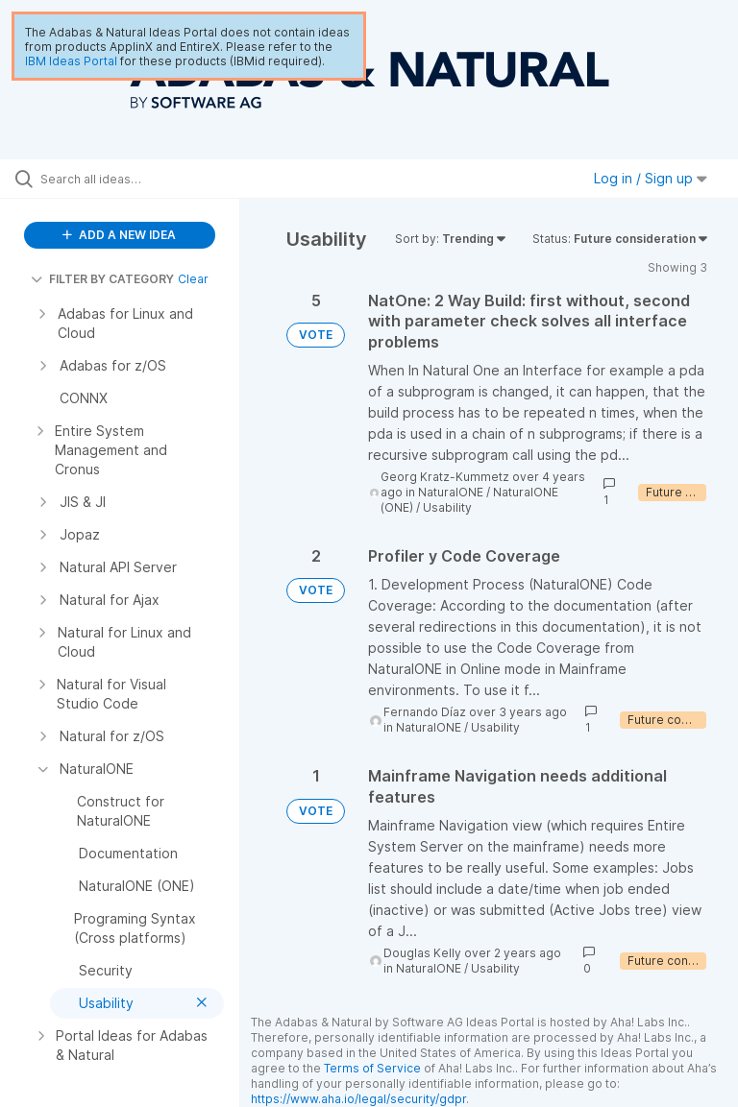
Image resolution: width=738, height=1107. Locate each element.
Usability (447, 507)
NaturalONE (450, 492)
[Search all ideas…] (130, 178)
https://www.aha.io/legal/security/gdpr (358, 1099)
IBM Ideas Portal (71, 61)
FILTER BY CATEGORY (102, 279)
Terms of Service (372, 1068)
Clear (193, 279)
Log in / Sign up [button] (650, 178)
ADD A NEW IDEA (119, 235)
